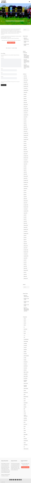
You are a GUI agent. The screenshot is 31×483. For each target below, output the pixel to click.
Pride (24, 428)
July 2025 (25, 94)
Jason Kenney (25, 378)
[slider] (28, 21)
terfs (24, 436)
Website (2, 76)
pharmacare (25, 420)
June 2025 (25, 96)
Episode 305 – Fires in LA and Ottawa (26, 61)
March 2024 (25, 127)
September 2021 (26, 186)
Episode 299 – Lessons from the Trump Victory (26, 56)
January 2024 (25, 131)
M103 (24, 394)
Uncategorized (26, 440)
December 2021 (26, 180)
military (25, 404)
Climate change (26, 341)
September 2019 (26, 233)
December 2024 (26, 108)
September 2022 (26, 161)
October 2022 (25, 159)
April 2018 (25, 266)
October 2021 (25, 184)
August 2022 (25, 163)
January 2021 (25, 202)
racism (25, 432)
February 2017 (26, 278)
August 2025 (25, 92)
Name (2, 68)
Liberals (25, 390)
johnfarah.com (16, 469)
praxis (24, 426)
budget (25, 333)
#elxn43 (25, 318)
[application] (15, 21)
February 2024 (26, 129)
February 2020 (26, 225)
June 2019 (25, 237)
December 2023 (26, 133)
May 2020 (25, 219)
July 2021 (25, 190)
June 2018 (25, 262)
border (25, 331)
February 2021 (26, 200)
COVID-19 (25, 347)
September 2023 (26, 139)
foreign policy (26, 361)
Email (2, 72)
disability (25, 351)
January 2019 (25, 247)
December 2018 (26, 249)
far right (25, 357)
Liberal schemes (26, 388)
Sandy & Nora (25, 434)
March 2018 (25, 268)
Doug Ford (25, 353)
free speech (25, 363)
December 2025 (26, 84)
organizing (25, 418)
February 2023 (26, 151)
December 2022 (26, 155)
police (24, 422)
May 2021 (25, 194)
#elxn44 (25, 320)
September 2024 (26, 114)
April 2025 (25, 100)
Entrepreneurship (26, 355)
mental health (25, 402)
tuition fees (25, 438)
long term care (26, 392)
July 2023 (25, 141)
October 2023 (25, 137)
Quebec (25, 430)
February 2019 (26, 245)
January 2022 (25, 178)
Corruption (25, 345)
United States (25, 444)
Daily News (25, 349)
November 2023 (26, 135)
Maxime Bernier (26, 396)
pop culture (25, 424)
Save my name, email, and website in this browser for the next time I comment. (10, 82)
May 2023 (25, 145)
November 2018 (26, 251)
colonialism (25, 343)
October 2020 (25, 208)
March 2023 (25, 149)
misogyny (25, 406)
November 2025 (26, 86)
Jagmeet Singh (26, 376)
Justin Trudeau (26, 383)
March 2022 (25, 174)
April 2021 (25, 196)
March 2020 (25, 223)
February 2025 (26, 104)
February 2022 (26, 176)
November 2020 (26, 206)
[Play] (2, 21)
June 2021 (25, 192)
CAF (24, 337)
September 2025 (26, 90)
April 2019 (25, 241)
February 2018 (26, 270)
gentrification (25, 365)
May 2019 (25, 239)
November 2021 (26, 182)
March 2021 (25, 198)
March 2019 (25, 243)
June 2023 (25, 143)
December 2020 (26, 204)
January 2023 (25, 153)
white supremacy (26, 448)
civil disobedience (26, 339)
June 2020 (25, 217)
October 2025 (25, 88)
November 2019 (26, 229)
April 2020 (25, 221)
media (24, 400)
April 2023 (25, 147)
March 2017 (25, 276)
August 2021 (25, 188)
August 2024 (25, 116)
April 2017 (25, 274)
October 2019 (25, 231)
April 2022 (25, 172)
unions (25, 442)
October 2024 (25, 112)
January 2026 (25, 82)
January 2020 (25, 227)
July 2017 (25, 272)
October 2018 (25, 253)
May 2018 (25, 264)
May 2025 (25, 98)
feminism (25, 359)
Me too (25, 398)
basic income (25, 329)
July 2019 (25, 235)
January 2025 (25, 106)
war (24, 446)
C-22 (24, 335)
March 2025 (25, 102)
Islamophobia (25, 374)
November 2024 (26, 110)
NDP (24, 408)
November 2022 (26, 157)
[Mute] (26, 21)
